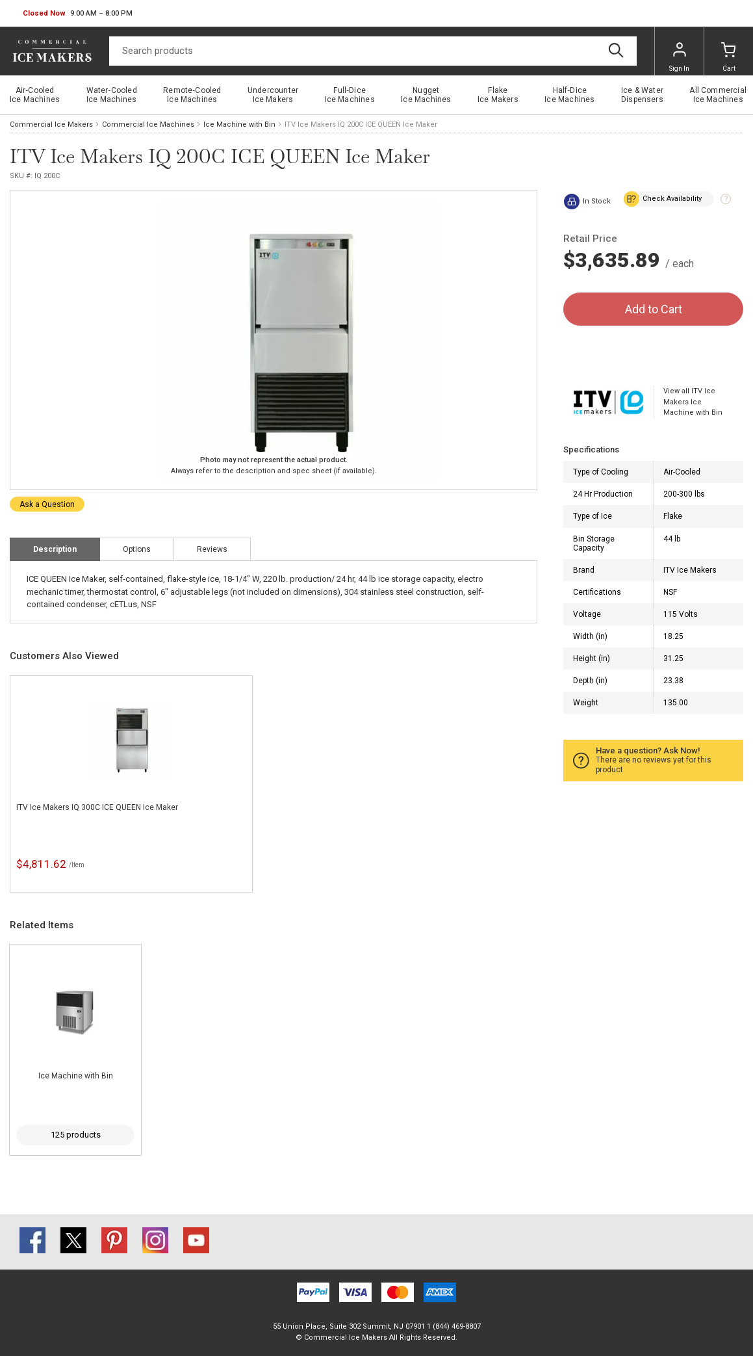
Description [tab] (55, 549)
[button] (78, 14)
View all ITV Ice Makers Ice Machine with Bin (692, 402)
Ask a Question (47, 504)
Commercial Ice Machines (148, 124)
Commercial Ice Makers (51, 124)
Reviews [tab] (212, 549)
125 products (76, 1135)
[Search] (373, 51)
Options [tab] (137, 549)
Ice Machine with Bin (239, 124)
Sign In (679, 57)
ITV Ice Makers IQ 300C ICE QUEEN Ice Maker (97, 807)
